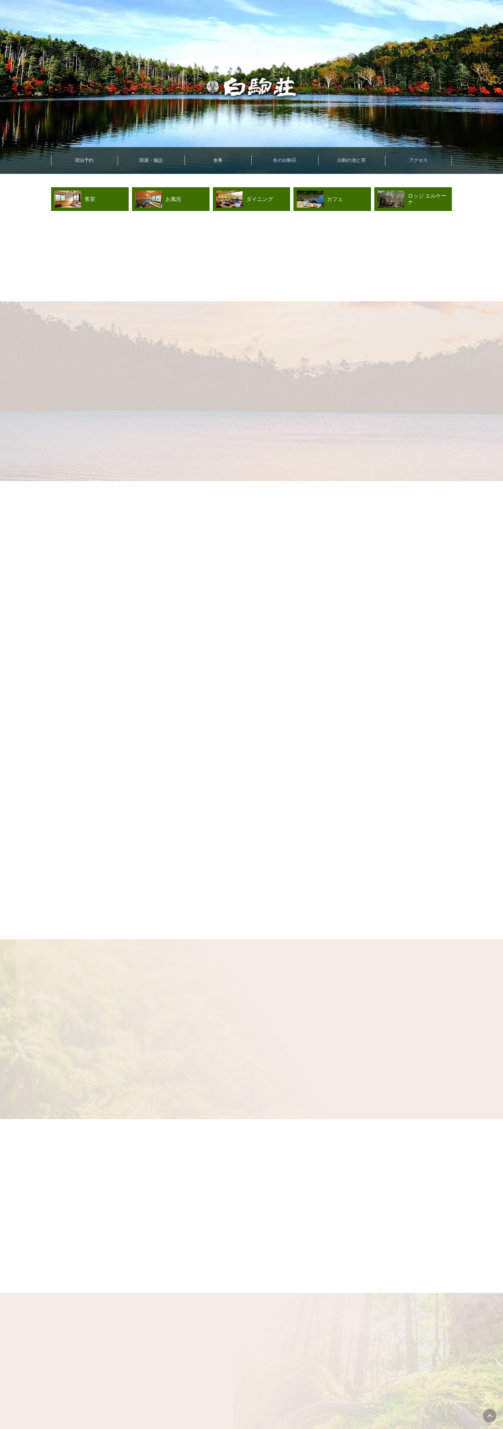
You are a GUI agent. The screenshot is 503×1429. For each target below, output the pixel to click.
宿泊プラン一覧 (210, 1405)
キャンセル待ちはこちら (411, 1405)
